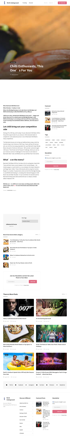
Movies (54, 144)
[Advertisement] (35, 89)
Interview (61, 142)
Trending (24, 2)
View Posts (11, 226)
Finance (56, 142)
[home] (11, 3)
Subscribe (63, 2)
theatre (50, 147)
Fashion (51, 142)
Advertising (48, 140)
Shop (46, 147)
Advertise (46, 2)
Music (58, 144)
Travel (55, 147)
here (15, 185)
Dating (58, 140)
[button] (31, 3)
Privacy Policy (26, 285)
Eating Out (63, 140)
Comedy (53, 140)
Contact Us (51, 2)
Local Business (48, 144)
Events (47, 142)
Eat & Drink (13, 62)
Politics (62, 144)
